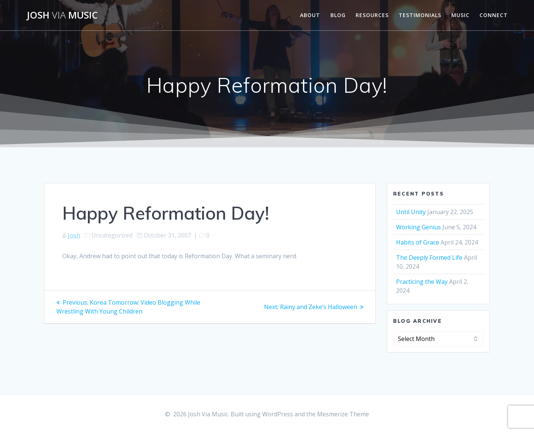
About (310, 15)
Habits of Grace (417, 242)
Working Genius (418, 227)
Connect (493, 15)
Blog (338, 15)
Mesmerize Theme (343, 414)
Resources (372, 15)
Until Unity (411, 212)
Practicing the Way (422, 282)
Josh (74, 235)
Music (460, 15)
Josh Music (62, 15)
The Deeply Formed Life (429, 257)
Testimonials (420, 15)
